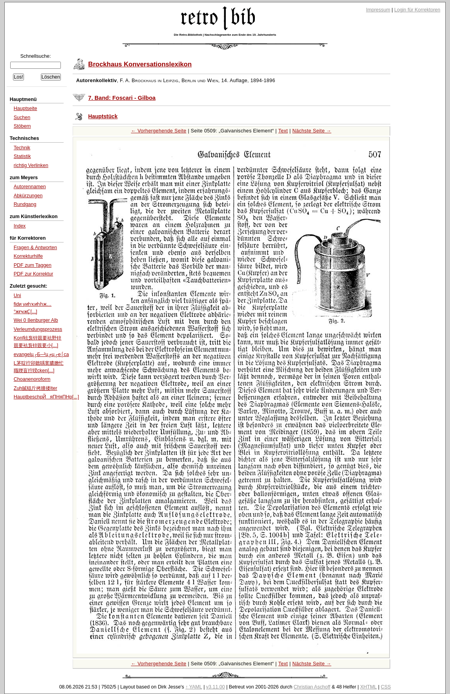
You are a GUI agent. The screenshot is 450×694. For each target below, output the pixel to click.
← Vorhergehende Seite (159, 131)
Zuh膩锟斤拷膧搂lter (35, 388)
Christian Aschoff (312, 687)
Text (283, 131)
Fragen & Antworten (35, 247)
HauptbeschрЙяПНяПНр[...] (46, 397)
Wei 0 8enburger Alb (36, 320)
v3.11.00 (215, 687)
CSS (386, 687)
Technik (22, 148)
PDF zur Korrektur (33, 274)
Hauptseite (25, 108)
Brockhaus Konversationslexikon (140, 64)
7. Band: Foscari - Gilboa (122, 98)
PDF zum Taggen (32, 265)
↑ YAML (193, 687)
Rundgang (25, 204)
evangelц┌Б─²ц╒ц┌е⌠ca (41, 354)
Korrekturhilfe (28, 256)
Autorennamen (30, 186)
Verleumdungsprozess (38, 329)
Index (20, 226)
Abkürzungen (28, 195)
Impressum (378, 10)
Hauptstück (103, 116)
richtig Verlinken (31, 165)
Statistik (22, 156)
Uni (17, 295)
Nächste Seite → (312, 131)
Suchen (22, 117)
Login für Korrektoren (417, 10)
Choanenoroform (32, 379)
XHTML (368, 687)
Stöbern (22, 126)
